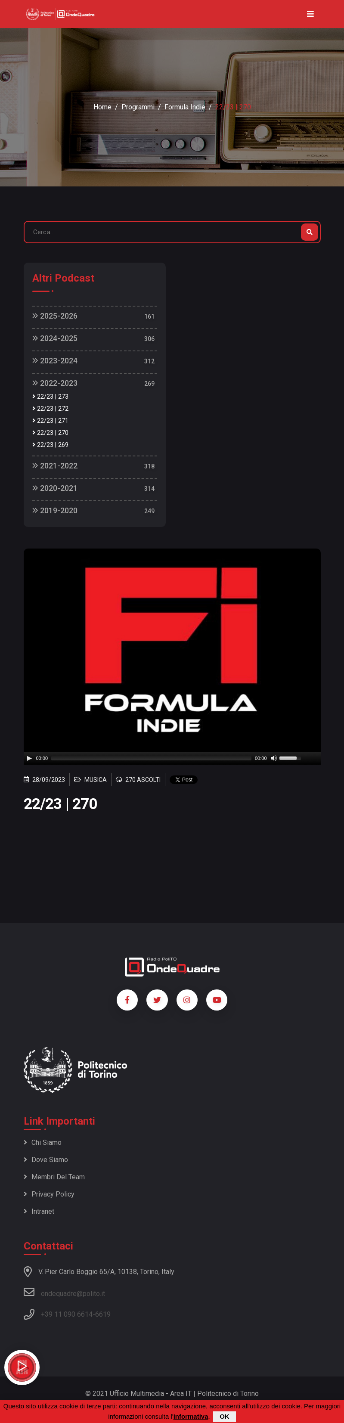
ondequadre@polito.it (64, 1292)
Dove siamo (46, 1160)
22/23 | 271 (50, 421)
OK (224, 1416)
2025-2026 (54, 315)
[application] (172, 758)
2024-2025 (54, 338)
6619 (103, 1314)
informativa (191, 1416)
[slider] (151, 758)
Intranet (39, 1211)
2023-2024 (54, 360)
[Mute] (273, 758)
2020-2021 (54, 488)
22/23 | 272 (50, 408)
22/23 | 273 (50, 396)
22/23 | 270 (50, 433)
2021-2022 (54, 465)
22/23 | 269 (50, 445)
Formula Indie (184, 107)
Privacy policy (49, 1194)
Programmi (138, 107)
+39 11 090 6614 (67, 1314)
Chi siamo (43, 1142)
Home (102, 107)
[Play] (29, 758)
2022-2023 (54, 383)
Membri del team (54, 1177)
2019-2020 (54, 510)
